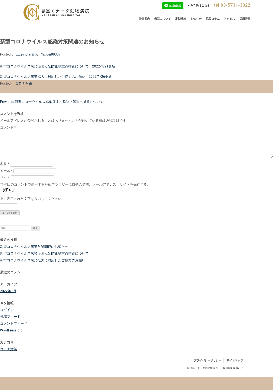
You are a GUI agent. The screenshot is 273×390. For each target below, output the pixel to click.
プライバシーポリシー (207, 360)
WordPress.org (11, 330)
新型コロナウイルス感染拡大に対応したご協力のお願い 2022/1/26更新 (56, 77)
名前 (4, 164)
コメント (8, 127)
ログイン (7, 310)
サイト (5, 178)
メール (6, 171)
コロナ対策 (23, 83)
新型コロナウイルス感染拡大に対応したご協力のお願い (44, 260)
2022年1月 (8, 291)
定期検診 (180, 18)
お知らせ (196, 18)
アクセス (229, 18)
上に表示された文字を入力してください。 (32, 199)
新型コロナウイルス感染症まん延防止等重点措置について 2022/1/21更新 (57, 66)
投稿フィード (10, 317)
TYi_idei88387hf (51, 54)
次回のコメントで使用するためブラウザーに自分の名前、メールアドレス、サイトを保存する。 (77, 184)
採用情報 (244, 18)
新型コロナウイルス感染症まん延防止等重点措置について (44, 253)
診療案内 (144, 18)
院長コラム (213, 18)
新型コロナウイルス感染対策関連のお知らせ (34, 247)
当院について (162, 18)
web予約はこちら (198, 5)
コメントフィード (13, 323)
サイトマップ (235, 360)
